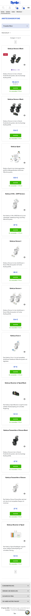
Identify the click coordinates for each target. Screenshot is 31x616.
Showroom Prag (8, 596)
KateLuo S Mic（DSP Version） (15, 194)
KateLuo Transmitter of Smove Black (15, 430)
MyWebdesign (22, 610)
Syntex (2, 11)
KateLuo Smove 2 (15, 241)
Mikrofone (19, 11)
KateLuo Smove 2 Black (15, 49)
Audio (13, 11)
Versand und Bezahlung (10, 591)
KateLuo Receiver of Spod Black (15, 383)
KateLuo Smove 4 (15, 288)
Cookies (7, 610)
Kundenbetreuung (8, 586)
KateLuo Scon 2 (15, 336)
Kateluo (8, 11)
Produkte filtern (8, 26)
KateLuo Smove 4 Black (15, 99)
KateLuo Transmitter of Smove (15, 477)
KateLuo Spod (15, 146)
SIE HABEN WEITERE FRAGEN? (10, 601)
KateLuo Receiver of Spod (15, 525)
